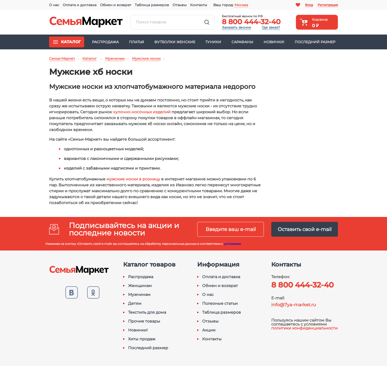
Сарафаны (242, 42)
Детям (134, 304)
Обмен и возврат (115, 5)
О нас (54, 5)
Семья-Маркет (86, 22)
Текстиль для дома (147, 312)
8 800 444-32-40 (251, 22)
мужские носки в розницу (133, 179)
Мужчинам (139, 295)
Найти (206, 22)
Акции (208, 330)
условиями (232, 244)
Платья (136, 42)
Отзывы (180, 5)
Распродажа (105, 42)
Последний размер (315, 42)
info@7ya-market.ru (293, 305)
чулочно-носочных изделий (142, 112)
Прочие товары (144, 321)
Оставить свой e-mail (304, 229)
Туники (213, 42)
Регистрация (328, 5)
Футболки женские (174, 42)
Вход (309, 5)
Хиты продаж (141, 339)
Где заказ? (271, 27)
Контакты (198, 5)
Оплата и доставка (80, 5)
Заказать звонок (236, 27)
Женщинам (140, 286)
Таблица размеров (152, 5)
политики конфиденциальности (304, 328)
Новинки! (274, 42)
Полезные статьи (220, 304)
